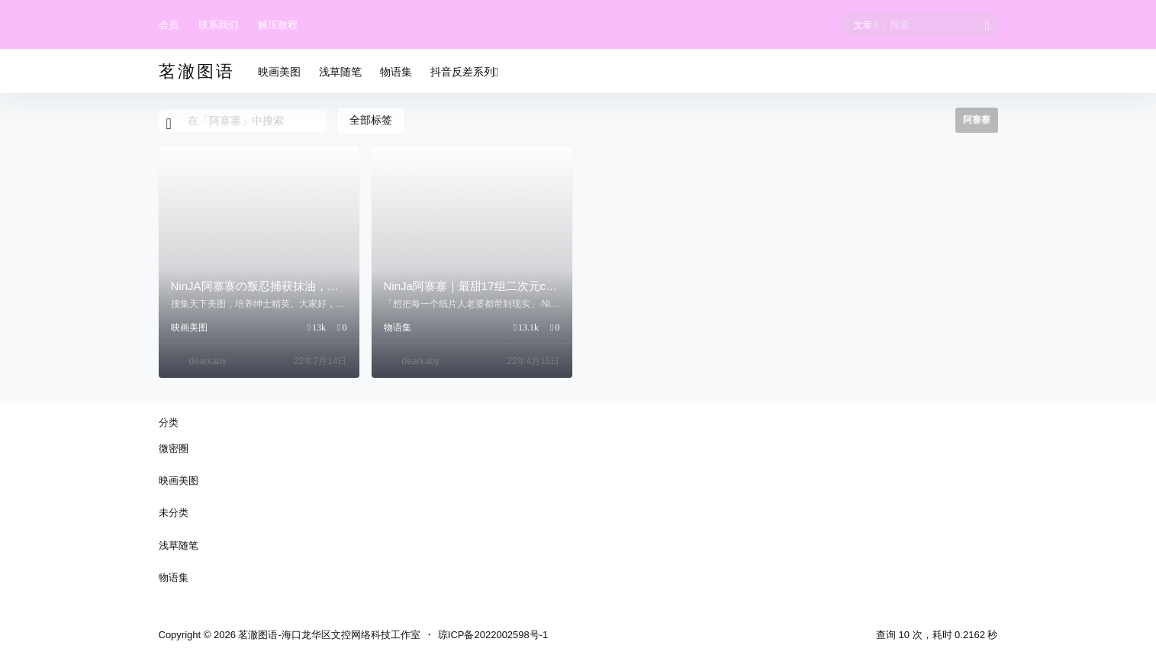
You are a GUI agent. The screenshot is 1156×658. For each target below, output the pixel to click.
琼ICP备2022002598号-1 (493, 634)
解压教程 (278, 25)
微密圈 (173, 448)
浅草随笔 (178, 545)
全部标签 (370, 120)
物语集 (397, 327)
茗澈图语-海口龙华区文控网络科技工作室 (328, 634)
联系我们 (218, 25)
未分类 (173, 512)
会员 (169, 25)
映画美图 (189, 327)
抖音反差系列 (464, 72)
